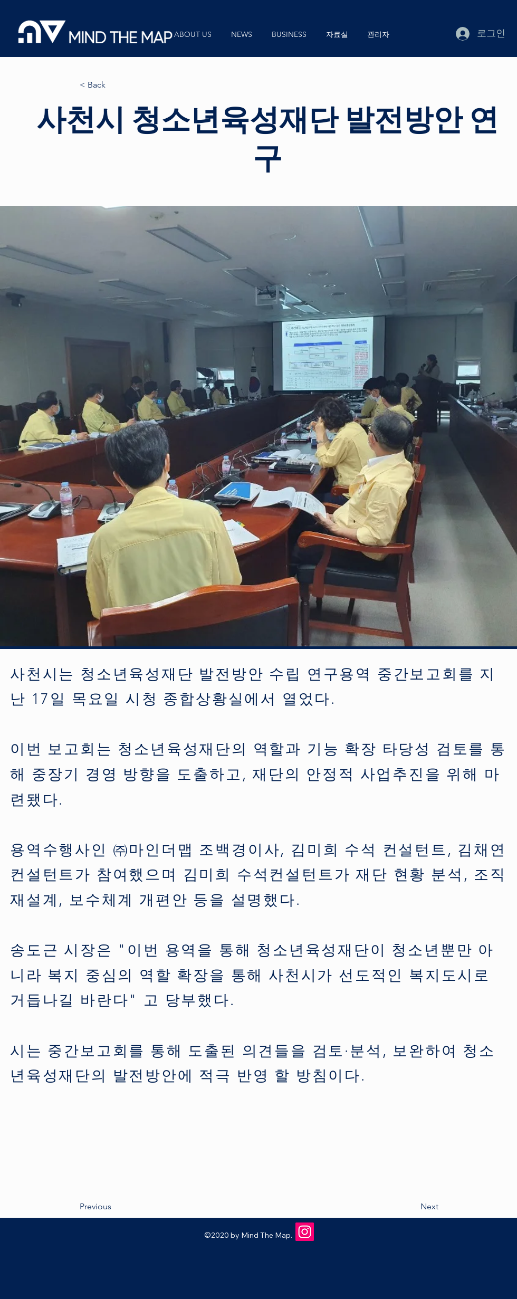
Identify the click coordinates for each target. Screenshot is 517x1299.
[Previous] (114, 1207)
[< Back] (114, 85)
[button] (197, 34)
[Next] (412, 1207)
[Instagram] (304, 1231)
